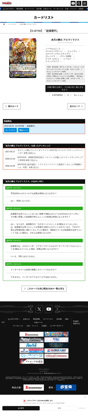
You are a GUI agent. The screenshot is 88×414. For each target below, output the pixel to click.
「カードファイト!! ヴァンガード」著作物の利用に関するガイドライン (44, 373)
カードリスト (12, 24)
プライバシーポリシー (44, 369)
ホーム (4, 24)
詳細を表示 (82, 408)
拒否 (59, 408)
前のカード (13, 106)
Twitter (39, 309)
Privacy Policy (60, 403)
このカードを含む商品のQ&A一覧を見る (45, 288)
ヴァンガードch (73, 3)
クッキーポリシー (44, 371)
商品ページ (23, 130)
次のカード (75, 106)
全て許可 (21, 408)
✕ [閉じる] (85, 397)
